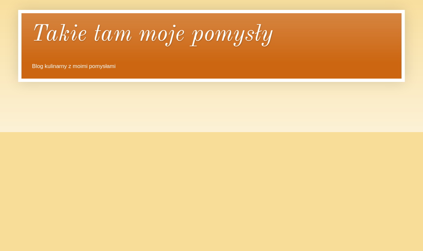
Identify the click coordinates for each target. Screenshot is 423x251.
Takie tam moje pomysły (152, 34)
